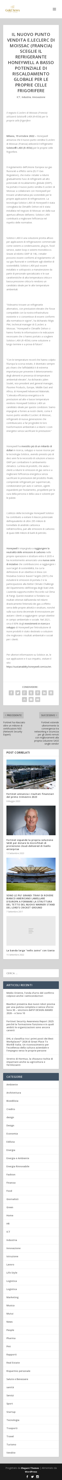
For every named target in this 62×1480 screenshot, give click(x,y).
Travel (10, 1436)
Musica (10, 1305)
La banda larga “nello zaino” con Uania (30, 950)
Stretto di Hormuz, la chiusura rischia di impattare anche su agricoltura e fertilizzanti (29, 1061)
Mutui (9, 1313)
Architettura (13, 1092)
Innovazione (38, 97)
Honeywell (12, 548)
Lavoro (10, 1264)
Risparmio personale (18, 1371)
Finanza (11, 1182)
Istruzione (12, 1256)
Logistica (11, 1281)
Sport (9, 1403)
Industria (26, 97)
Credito (10, 1109)
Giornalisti (12, 1199)
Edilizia (10, 1141)
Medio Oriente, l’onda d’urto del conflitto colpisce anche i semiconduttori (30, 994)
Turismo (11, 1444)
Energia (10, 1150)
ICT (18, 97)
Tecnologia (12, 1420)
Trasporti (12, 1428)
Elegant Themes (30, 1468)
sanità (10, 1387)
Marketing (12, 1297)
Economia (12, 1133)
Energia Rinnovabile (17, 1166)
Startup (11, 1411)
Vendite (10, 1452)
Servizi (10, 1395)
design (10, 1117)
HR (8, 1223)
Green (9, 1207)
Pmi (8, 1346)
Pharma (11, 1338)
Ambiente (12, 1084)
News (9, 1321)
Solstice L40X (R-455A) (19, 147)
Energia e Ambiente (17, 1158)
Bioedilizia (12, 1100)
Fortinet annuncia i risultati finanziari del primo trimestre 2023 (30, 795)
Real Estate (13, 1362)
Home (9, 1215)
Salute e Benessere (17, 1379)
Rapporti (11, 1354)
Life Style (11, 1272)
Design (10, 1125)
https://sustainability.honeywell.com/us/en (28, 666)
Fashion (10, 1174)
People (10, 1330)
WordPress (31, 1471)
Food (9, 1190)
